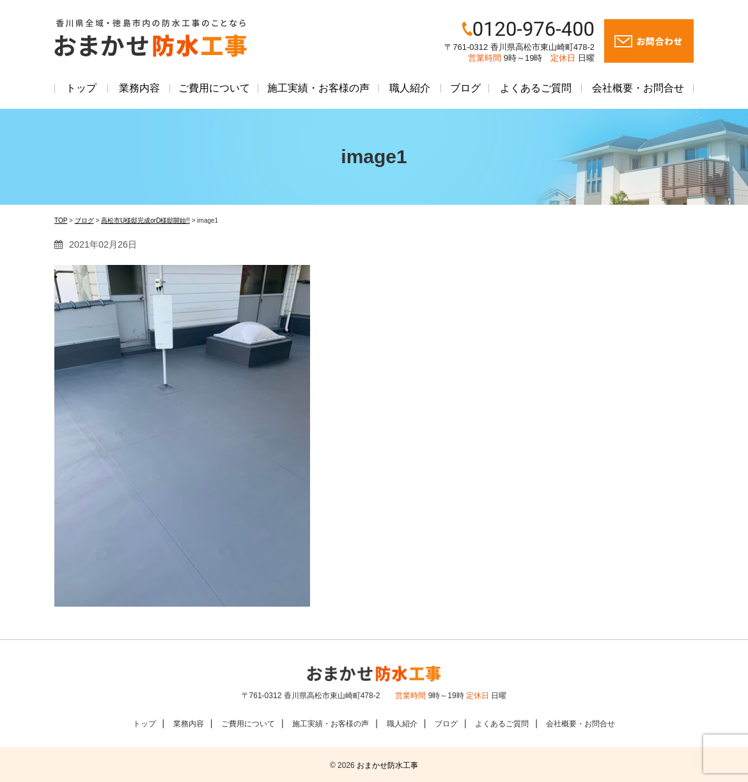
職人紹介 (409, 88)
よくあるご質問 (536, 88)
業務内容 (139, 88)
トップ (81, 88)
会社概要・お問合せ (638, 88)
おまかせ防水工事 (387, 765)
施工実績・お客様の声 (318, 88)
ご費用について (214, 88)
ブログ (465, 88)
